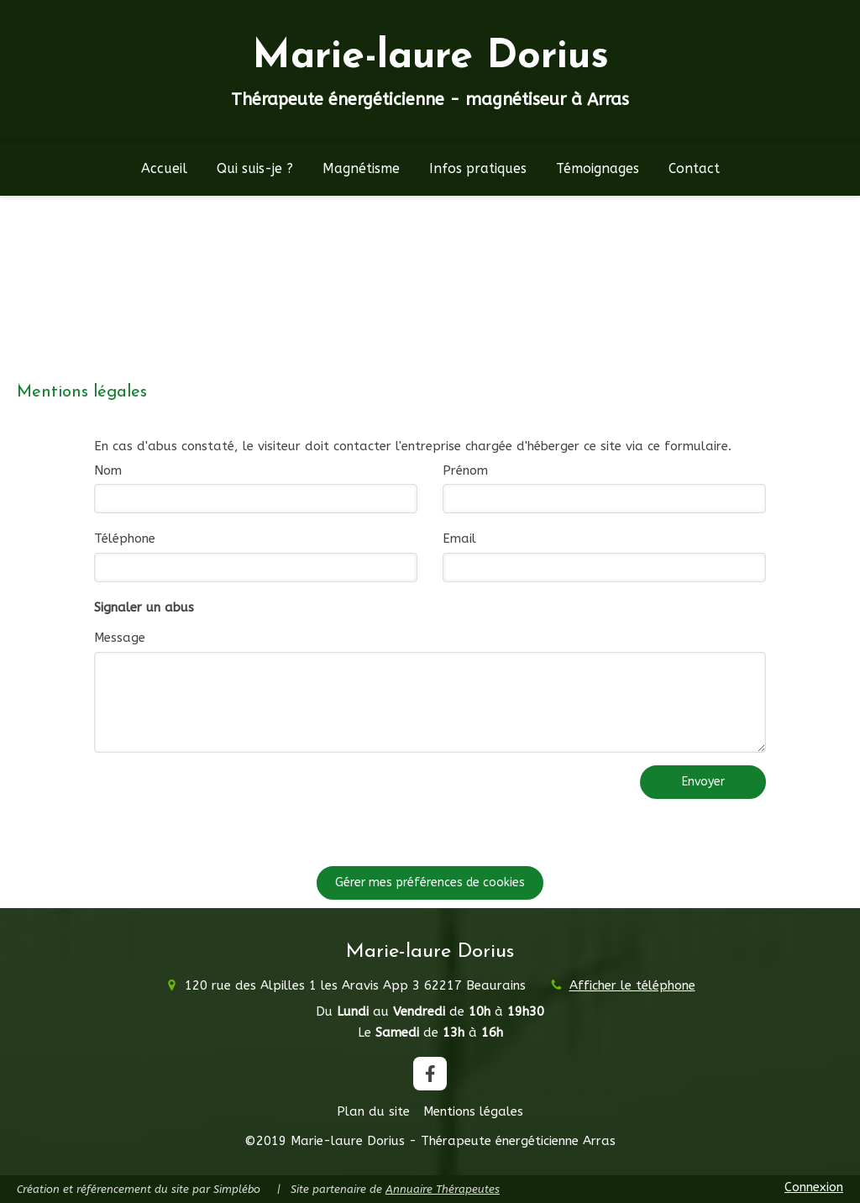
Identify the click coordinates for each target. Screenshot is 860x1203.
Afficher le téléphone (632, 985)
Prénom (465, 470)
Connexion (813, 1187)
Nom (108, 470)
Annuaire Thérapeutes (442, 1189)
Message (119, 637)
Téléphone (124, 538)
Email (459, 538)
